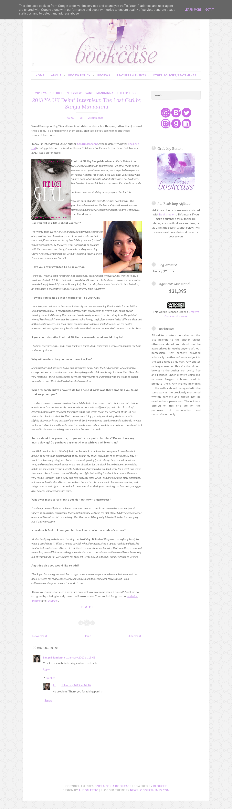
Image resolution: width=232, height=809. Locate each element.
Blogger (160, 786)
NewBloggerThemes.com (150, 790)
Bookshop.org (167, 214)
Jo (54, 685)
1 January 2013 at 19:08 (80, 657)
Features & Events (131, 75)
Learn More (193, 9)
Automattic (88, 790)
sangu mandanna (99, 93)
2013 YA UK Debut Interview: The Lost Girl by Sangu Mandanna (87, 103)
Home (40, 75)
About (56, 75)
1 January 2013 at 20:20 (76, 685)
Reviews (103, 75)
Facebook (52, 600)
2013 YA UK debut (48, 93)
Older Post (134, 636)
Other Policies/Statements (174, 75)
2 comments (95, 117)
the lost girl (127, 93)
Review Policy (79, 75)
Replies (50, 677)
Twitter (36, 600)
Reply (46, 669)
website (132, 596)
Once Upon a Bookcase (112, 786)
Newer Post (39, 636)
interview (74, 93)
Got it (209, 9)
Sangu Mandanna (87, 143)
